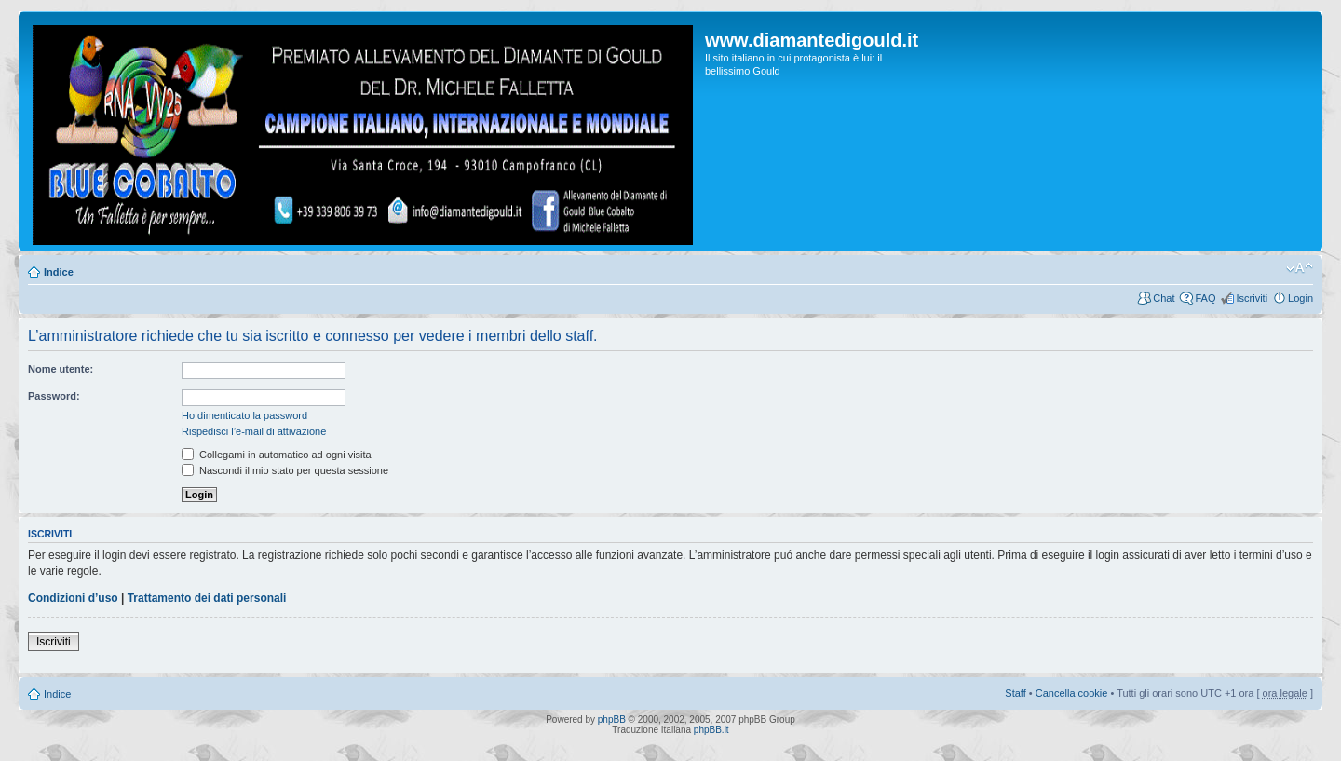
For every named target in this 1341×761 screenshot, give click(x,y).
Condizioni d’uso (73, 598)
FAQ (1205, 298)
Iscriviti (1251, 298)
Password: (54, 395)
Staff (1015, 693)
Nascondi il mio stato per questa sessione (285, 470)
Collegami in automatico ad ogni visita (277, 454)
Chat (1163, 298)
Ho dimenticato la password (244, 415)
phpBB (612, 719)
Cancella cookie (1072, 693)
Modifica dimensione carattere (1299, 268)
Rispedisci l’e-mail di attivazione (254, 431)
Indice (59, 272)
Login (1300, 298)
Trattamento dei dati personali (207, 598)
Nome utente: (60, 368)
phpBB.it (711, 730)
